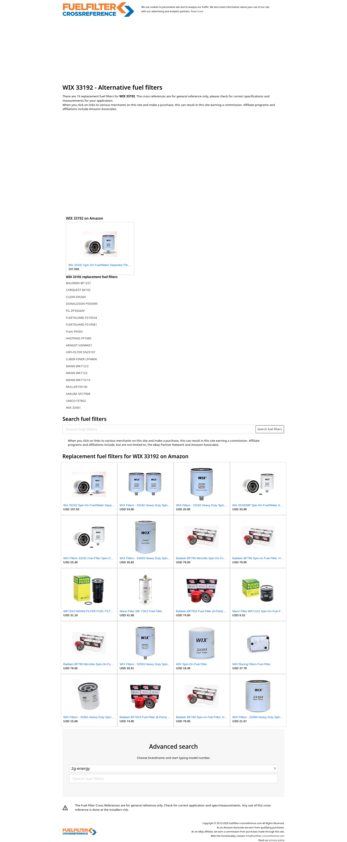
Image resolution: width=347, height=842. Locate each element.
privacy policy (277, 840)
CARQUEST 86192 (78, 290)
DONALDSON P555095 (82, 304)
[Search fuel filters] (159, 429)
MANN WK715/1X (78, 380)
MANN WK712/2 (77, 366)
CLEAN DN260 (76, 297)
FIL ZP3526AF (75, 311)
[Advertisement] (173, 50)
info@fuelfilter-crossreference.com (265, 835)
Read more (197, 11)
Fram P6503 (74, 331)
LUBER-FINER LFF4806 (81, 359)
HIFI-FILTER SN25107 (80, 352)
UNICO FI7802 (76, 401)
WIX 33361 (73, 407)
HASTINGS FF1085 (78, 338)
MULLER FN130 (76, 387)
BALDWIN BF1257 (78, 283)
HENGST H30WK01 (79, 345)
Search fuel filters (269, 429)
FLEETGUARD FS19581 (81, 324)
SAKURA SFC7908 (78, 394)
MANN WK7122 (76, 373)
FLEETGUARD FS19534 (81, 318)
